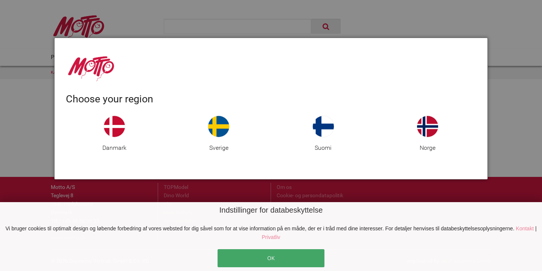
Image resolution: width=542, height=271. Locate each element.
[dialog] (271, 109)
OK (271, 258)
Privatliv (271, 237)
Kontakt (525, 228)
